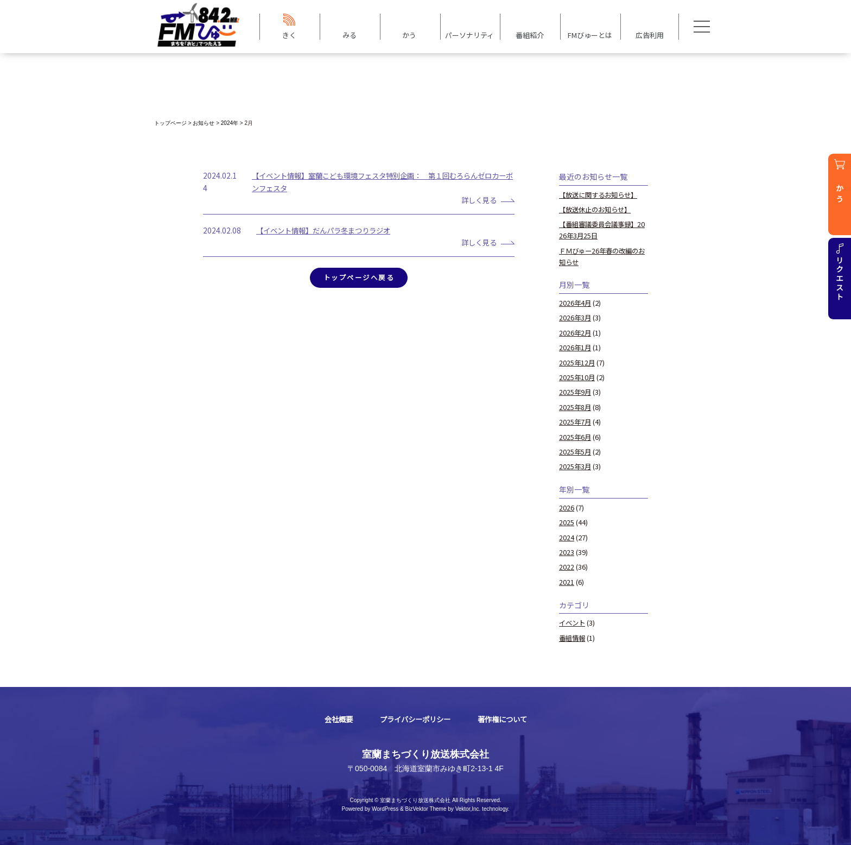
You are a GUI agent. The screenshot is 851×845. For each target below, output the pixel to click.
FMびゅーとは (590, 35)
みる (349, 35)
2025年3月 (575, 466)
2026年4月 (575, 302)
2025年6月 (575, 436)
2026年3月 (575, 317)
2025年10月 (577, 376)
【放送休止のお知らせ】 (598, 209)
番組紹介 (530, 35)
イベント (573, 621)
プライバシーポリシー (414, 718)
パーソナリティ (469, 35)
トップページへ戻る (359, 278)
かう (409, 35)
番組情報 (573, 636)
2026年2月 (575, 332)
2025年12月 (577, 362)
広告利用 (650, 35)
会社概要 (334, 718)
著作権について (505, 718)
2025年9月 (575, 391)
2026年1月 (575, 347)
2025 (566, 521)
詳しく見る (477, 199)
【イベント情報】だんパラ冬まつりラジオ (328, 230)
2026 (566, 506)
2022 (566, 565)
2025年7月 (575, 421)
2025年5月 (575, 450)
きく (289, 35)
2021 (566, 581)
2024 (566, 536)
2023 (566, 551)
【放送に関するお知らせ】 (601, 195)
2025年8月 (575, 406)
